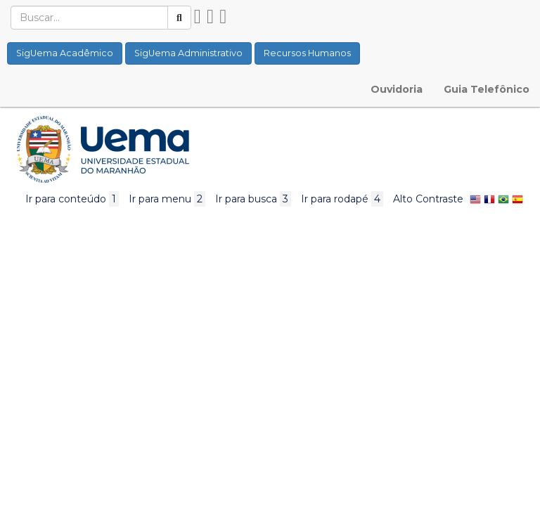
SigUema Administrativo (188, 53)
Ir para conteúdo (72, 199)
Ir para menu (167, 199)
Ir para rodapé (342, 199)
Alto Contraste (428, 199)
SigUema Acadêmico (64, 53)
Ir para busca (253, 199)
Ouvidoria (397, 89)
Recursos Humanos (307, 53)
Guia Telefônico (486, 89)
